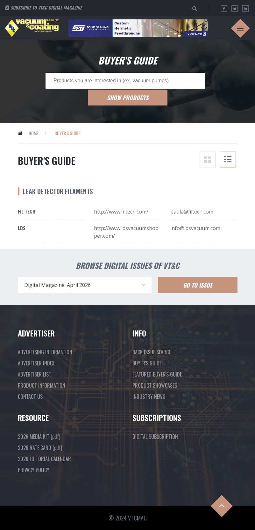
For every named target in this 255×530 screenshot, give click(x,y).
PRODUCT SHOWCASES (154, 385)
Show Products (127, 97)
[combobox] (85, 285)
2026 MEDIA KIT (39, 436)
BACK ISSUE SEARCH (152, 352)
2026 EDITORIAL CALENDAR (44, 459)
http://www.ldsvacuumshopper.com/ (126, 232)
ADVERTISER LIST (34, 374)
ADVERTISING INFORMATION (45, 352)
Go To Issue (197, 285)
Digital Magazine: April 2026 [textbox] (57, 285)
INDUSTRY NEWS (148, 396)
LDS (21, 227)
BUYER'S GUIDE (146, 363)
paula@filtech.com (191, 211)
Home (34, 133)
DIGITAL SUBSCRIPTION (155, 436)
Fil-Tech (26, 211)
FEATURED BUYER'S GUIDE (157, 374)
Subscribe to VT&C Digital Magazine (46, 7)
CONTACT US (30, 396)
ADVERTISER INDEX (36, 363)
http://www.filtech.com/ (121, 211)
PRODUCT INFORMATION (41, 385)
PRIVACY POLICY (33, 470)
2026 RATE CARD (40, 448)
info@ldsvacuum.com (195, 228)
